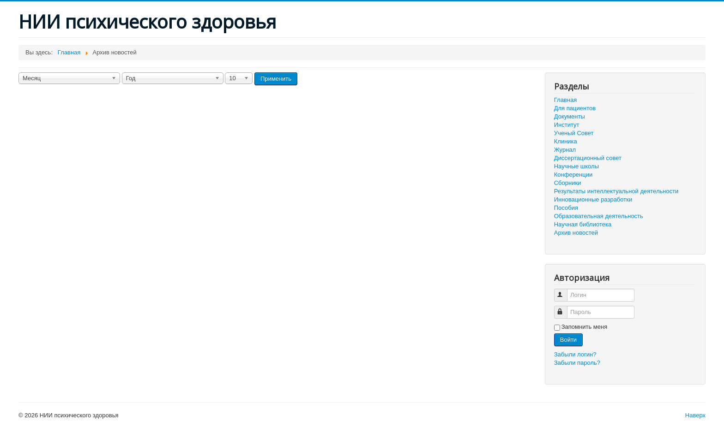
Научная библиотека (582, 224)
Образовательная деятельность (598, 216)
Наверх (695, 415)
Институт (566, 124)
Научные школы (576, 166)
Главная (565, 99)
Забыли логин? (575, 354)
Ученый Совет (574, 133)
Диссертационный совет (587, 157)
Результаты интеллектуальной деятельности (616, 191)
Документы (569, 116)
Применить (275, 78)
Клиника (565, 141)
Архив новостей (576, 232)
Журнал (565, 149)
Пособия (566, 207)
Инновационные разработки (593, 199)
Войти (568, 339)
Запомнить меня (584, 326)
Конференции (573, 174)
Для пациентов (575, 108)
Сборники (567, 182)
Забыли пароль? (577, 362)
